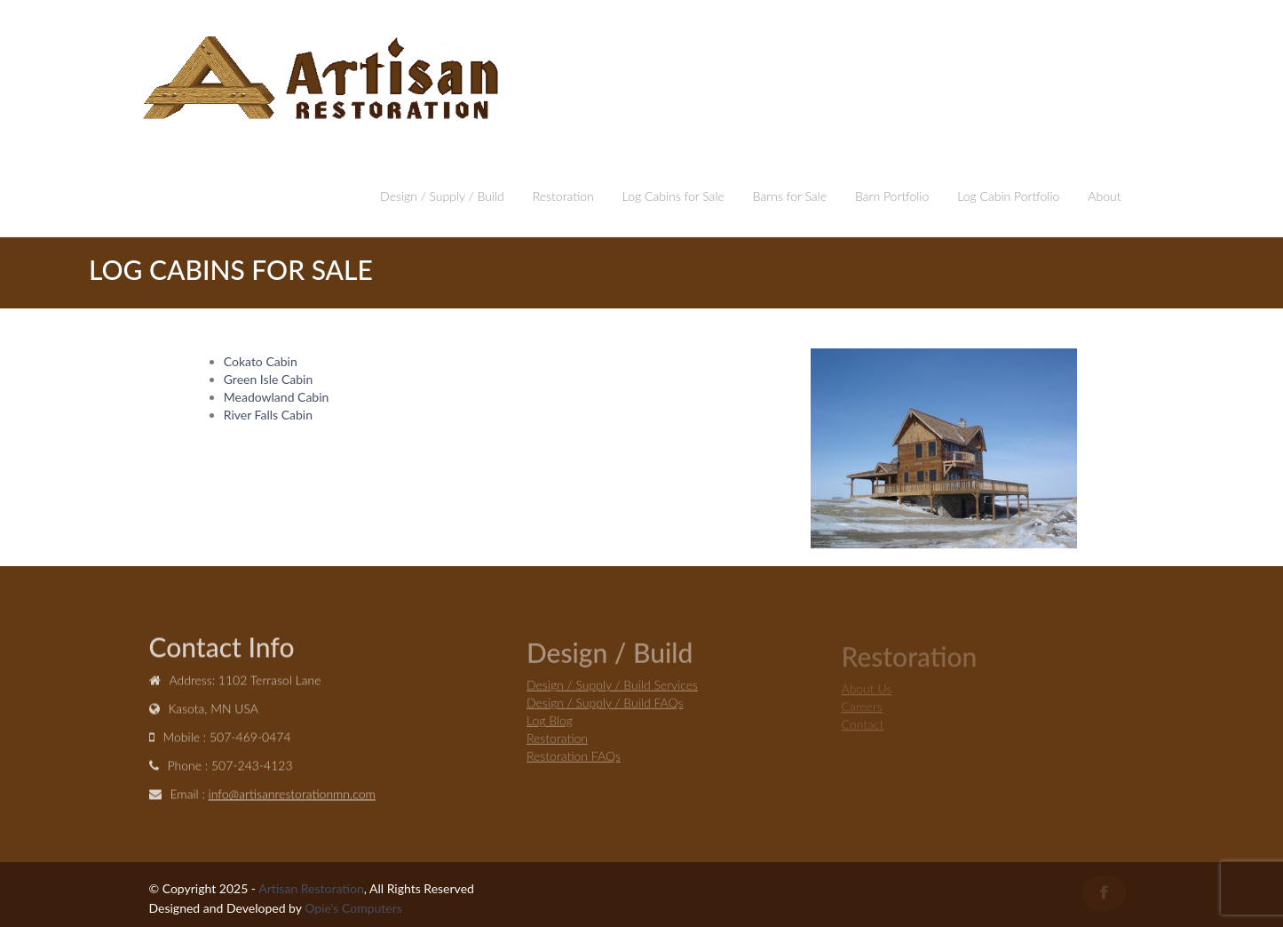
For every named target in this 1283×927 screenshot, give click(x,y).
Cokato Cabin (260, 361)
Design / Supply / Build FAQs (605, 704)
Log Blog (550, 722)
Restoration (563, 196)
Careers (862, 707)
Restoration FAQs (574, 757)
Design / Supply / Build (442, 196)
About (1104, 196)
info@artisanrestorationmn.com (292, 795)
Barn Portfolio (892, 196)
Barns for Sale (790, 196)
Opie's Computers (353, 907)
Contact (863, 725)
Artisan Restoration (311, 888)
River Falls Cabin (268, 414)
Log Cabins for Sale (673, 196)
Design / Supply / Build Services (612, 686)
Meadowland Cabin (276, 396)
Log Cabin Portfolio (1008, 196)
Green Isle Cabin (268, 379)
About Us (867, 690)
